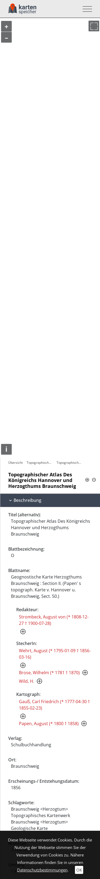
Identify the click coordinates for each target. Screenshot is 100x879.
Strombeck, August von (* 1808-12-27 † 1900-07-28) (54, 620)
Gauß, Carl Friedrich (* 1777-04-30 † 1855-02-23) (54, 705)
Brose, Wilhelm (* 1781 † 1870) (49, 673)
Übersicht (15, 462)
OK (79, 870)
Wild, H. (26, 681)
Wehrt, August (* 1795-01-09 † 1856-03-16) (55, 654)
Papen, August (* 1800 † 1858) (49, 723)
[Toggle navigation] (85, 9)
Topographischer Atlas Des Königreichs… (40, 462)
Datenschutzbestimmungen (42, 870)
